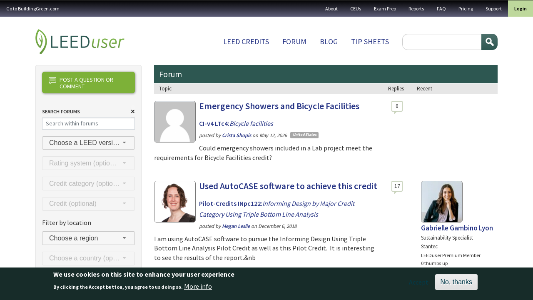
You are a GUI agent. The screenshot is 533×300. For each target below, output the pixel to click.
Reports (416, 8)
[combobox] (88, 143)
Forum (294, 41)
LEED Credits (246, 41)
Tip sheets (370, 41)
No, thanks (456, 284)
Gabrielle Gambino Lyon (457, 227)
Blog (329, 41)
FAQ (441, 8)
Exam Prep (385, 8)
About (331, 8)
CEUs (355, 8)
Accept (418, 284)
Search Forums (61, 111)
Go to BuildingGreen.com (33, 8)
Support (494, 8)
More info (198, 288)
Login (520, 8)
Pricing (465, 8)
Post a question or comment (81, 83)
